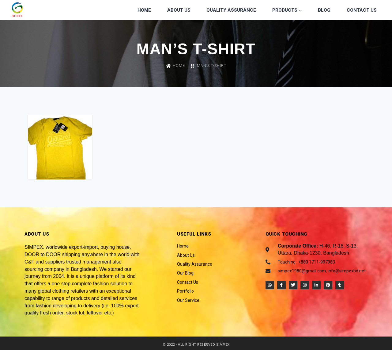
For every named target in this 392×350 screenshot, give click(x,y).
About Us (178, 10)
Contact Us (362, 10)
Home (144, 10)
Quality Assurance (231, 10)
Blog (324, 10)
